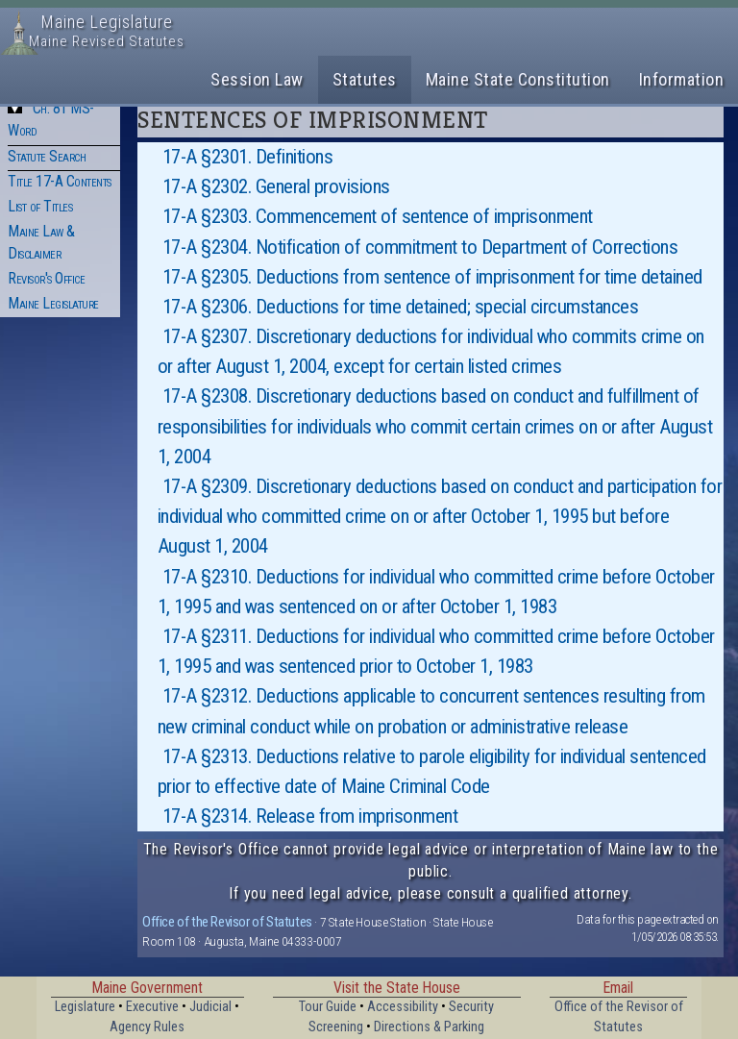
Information (682, 79)
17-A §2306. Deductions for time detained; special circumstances (400, 306)
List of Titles (40, 206)
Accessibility (402, 1007)
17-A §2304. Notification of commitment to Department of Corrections (420, 247)
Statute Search (47, 156)
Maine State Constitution (518, 79)
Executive (152, 1007)
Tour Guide (328, 1007)
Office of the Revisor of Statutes (227, 921)
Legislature (85, 1007)
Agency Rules (147, 1027)
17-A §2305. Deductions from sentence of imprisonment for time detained (432, 276)
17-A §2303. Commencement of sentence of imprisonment (377, 216)
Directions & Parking (429, 1027)
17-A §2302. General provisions (276, 186)
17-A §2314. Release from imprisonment (310, 816)
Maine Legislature (53, 303)
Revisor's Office (46, 278)
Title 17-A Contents (59, 181)
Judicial (210, 1007)
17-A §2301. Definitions (247, 156)
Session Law (257, 79)
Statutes (364, 79)
